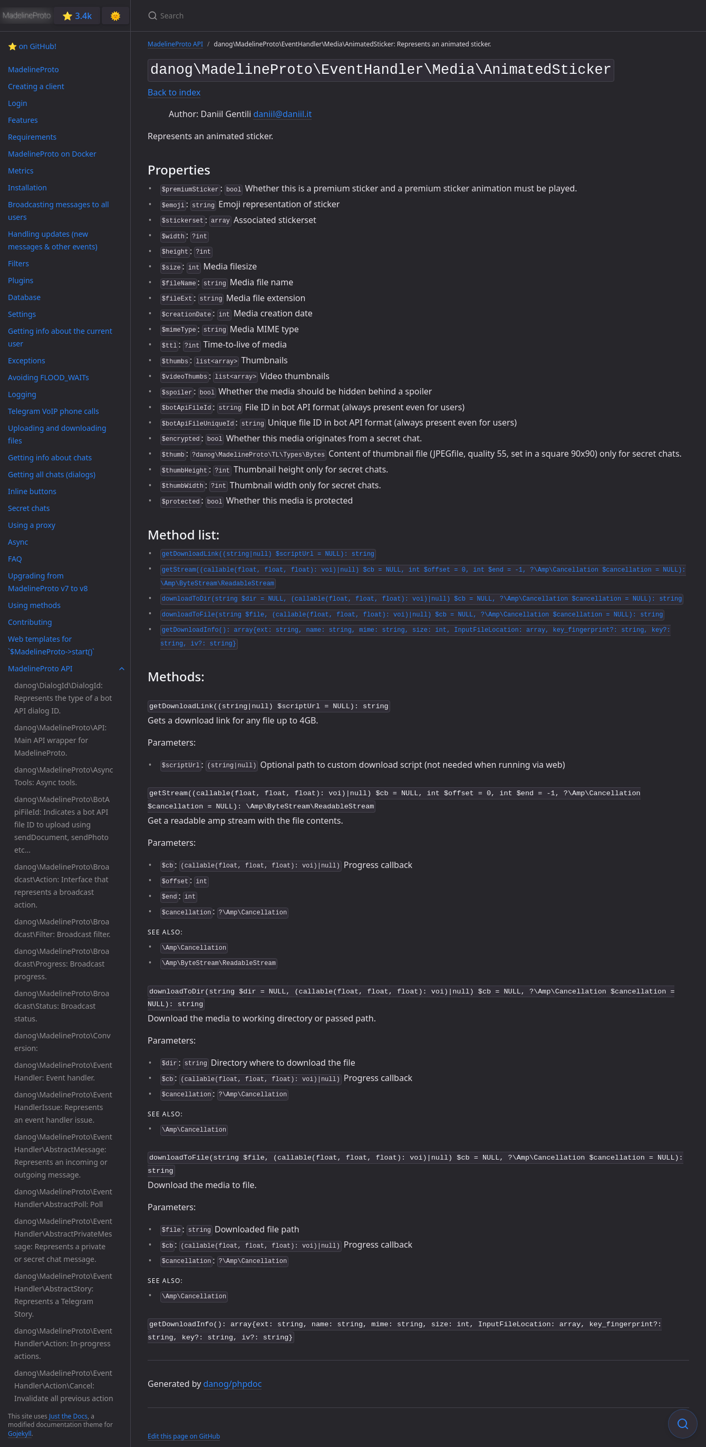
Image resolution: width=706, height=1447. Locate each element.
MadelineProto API (175, 44)
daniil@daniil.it (282, 112)
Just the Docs (68, 1416)
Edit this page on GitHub (184, 1424)
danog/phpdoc (233, 1372)
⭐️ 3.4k (77, 16)
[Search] (272, 15)
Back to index (174, 90)
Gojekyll (20, 1433)
